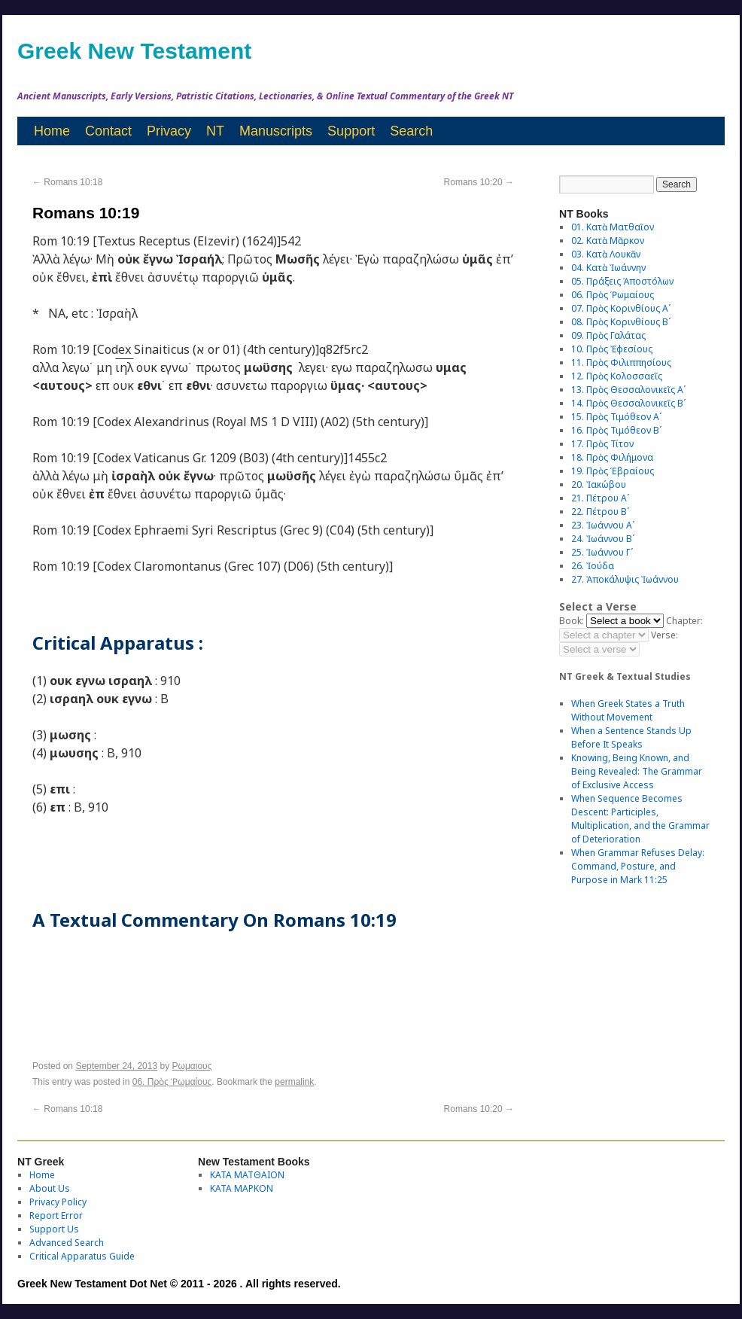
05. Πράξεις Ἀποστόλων (622, 281)
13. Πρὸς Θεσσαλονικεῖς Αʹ (628, 389)
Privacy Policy (58, 1202)
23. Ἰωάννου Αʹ (602, 525)
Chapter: (684, 620)
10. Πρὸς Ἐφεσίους (611, 349)
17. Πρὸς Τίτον (602, 443)
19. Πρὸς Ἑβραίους (612, 471)
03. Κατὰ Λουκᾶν (605, 254)
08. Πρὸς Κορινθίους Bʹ (621, 321)
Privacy (169, 131)
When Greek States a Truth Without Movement (628, 710)
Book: (571, 620)
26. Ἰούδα (592, 565)
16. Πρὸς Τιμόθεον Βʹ (616, 430)
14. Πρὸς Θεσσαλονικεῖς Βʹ (628, 403)
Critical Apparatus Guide (82, 1256)
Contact (108, 131)
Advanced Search (66, 1242)
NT (215, 131)
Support (351, 131)
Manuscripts (275, 131)
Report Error (56, 1215)
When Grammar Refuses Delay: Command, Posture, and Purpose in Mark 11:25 (637, 866)
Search (411, 131)
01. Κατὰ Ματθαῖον (612, 227)
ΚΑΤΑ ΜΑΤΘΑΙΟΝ (247, 1174)
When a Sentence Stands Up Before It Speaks (631, 737)
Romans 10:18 (67, 182)
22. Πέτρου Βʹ (600, 511)
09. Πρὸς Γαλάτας (608, 335)
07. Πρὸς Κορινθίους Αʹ (621, 308)
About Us (49, 1188)
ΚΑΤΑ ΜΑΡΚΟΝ (241, 1188)
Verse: (664, 635)
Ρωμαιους (192, 1066)
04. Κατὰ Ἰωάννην (608, 267)
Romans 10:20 (479, 182)
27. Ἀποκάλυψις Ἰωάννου (625, 579)
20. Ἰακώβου (598, 484)
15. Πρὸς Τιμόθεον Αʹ (616, 416)
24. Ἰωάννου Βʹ (602, 538)
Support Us (54, 1229)
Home (52, 131)
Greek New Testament (134, 50)
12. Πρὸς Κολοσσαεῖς (616, 376)
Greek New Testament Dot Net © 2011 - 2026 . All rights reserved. (179, 1284)
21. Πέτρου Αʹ (600, 498)
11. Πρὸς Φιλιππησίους (621, 362)
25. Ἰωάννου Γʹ (602, 552)
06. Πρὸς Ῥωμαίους (172, 1082)
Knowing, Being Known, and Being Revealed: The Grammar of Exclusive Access (636, 771)
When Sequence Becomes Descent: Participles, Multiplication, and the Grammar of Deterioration (640, 818)
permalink (294, 1082)
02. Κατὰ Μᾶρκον (607, 240)
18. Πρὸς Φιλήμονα (612, 457)
